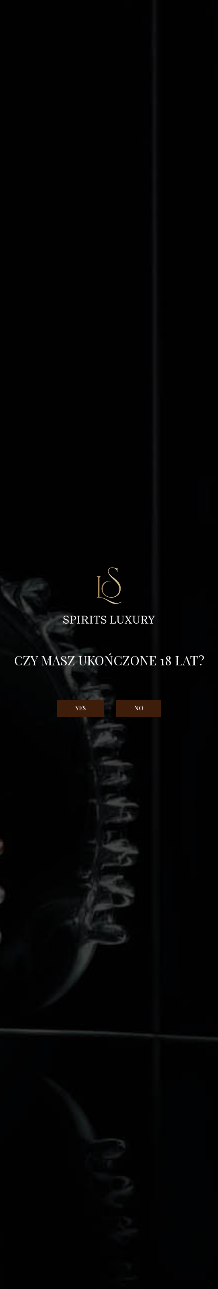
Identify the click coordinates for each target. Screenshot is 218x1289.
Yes (80, 708)
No (138, 708)
